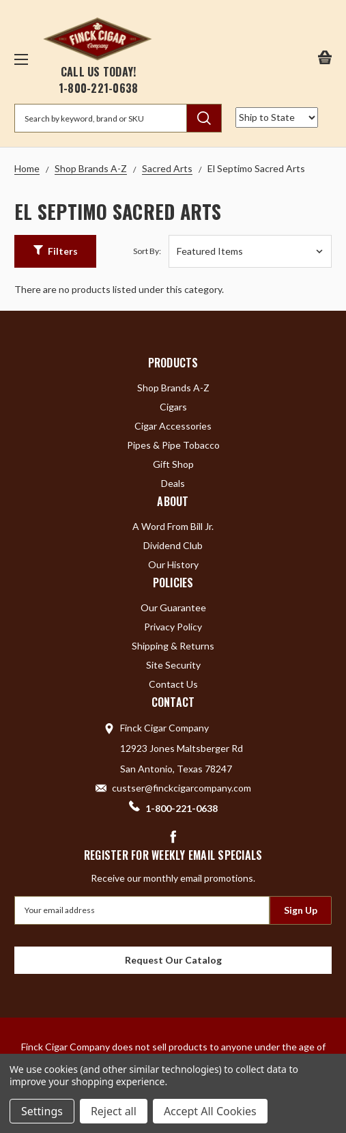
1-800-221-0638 (99, 88)
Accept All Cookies (210, 1111)
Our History (173, 564)
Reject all (113, 1111)
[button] (55, 251)
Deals (173, 483)
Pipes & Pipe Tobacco (173, 445)
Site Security (173, 665)
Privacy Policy (173, 626)
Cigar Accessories (173, 426)
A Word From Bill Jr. (173, 526)
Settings (42, 1111)
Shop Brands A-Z (173, 387)
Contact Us (173, 684)
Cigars (173, 406)
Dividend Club (173, 545)
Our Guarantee (173, 607)
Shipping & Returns (173, 646)
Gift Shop (173, 464)
